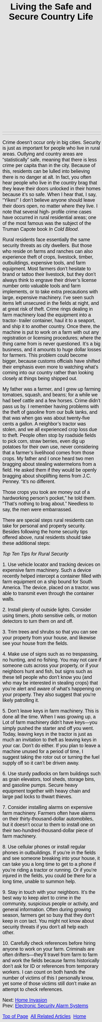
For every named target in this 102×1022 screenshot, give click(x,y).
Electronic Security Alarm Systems (51, 1005)
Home (79, 1016)
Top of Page (15, 1016)
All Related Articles (50, 1016)
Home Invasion (31, 1000)
